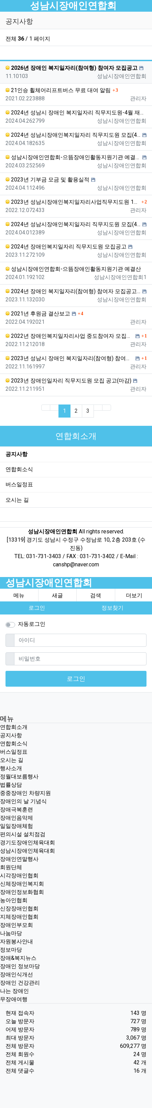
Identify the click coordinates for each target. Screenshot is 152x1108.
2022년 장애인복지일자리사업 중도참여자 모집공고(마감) (70, 336)
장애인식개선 (16, 974)
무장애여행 (14, 999)
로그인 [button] (37, 608)
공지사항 (17, 454)
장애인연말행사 (19, 859)
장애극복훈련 (16, 809)
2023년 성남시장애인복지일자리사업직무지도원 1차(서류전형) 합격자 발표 (73, 202)
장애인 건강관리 (20, 982)
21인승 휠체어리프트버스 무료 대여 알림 (58, 90)
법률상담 (11, 785)
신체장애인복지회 (22, 883)
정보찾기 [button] (112, 608)
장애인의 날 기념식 (23, 801)
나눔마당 (11, 933)
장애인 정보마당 (20, 966)
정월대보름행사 (19, 776)
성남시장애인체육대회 (27, 850)
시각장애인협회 (19, 875)
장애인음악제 (16, 818)
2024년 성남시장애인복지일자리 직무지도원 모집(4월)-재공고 (73, 135)
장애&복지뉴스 (18, 958)
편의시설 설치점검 (22, 834)
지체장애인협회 (19, 916)
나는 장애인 (14, 991)
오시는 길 (17, 500)
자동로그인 (31, 624)
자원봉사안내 (16, 941)
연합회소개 (14, 727)
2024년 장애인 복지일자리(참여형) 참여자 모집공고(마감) (73, 291)
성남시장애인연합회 (73, 5)
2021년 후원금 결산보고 (38, 313)
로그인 (76, 678)
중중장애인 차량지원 (25, 793)
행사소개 (11, 768)
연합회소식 (19, 469)
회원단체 (11, 867)
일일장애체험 (16, 826)
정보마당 (11, 949)
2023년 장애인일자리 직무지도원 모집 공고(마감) (68, 380)
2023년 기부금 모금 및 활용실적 (47, 179)
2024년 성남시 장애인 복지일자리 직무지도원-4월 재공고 (76, 112)
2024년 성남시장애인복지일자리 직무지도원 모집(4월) (73, 224)
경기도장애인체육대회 (27, 842)
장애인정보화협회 (22, 892)
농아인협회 (14, 900)
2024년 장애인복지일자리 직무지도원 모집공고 (66, 246)
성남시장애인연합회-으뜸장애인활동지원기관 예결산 (73, 157)
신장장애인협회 (19, 908)
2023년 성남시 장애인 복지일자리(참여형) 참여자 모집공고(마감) (70, 358)
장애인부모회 (16, 925)
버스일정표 (19, 484)
